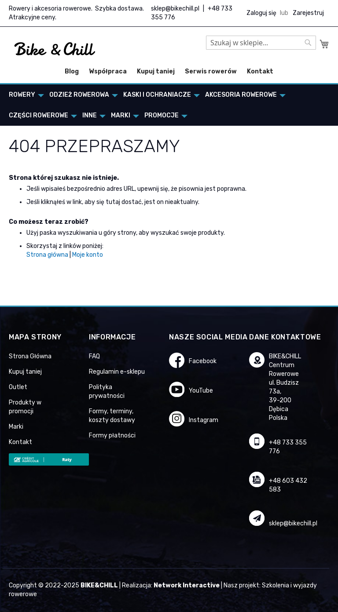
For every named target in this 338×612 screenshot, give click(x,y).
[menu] (169, 105)
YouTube (201, 390)
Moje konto (87, 255)
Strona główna (47, 255)
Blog (72, 71)
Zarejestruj (308, 13)
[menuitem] (24, 94)
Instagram (203, 420)
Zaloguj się (261, 13)
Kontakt (260, 71)
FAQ (94, 356)
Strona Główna (30, 356)
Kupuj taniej (156, 71)
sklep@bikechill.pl (175, 8)
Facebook (203, 361)
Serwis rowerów (211, 71)
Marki (16, 426)
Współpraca (108, 71)
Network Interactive (187, 585)
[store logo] (55, 49)
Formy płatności (112, 435)
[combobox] (261, 43)
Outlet (18, 387)
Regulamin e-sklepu (117, 371)
